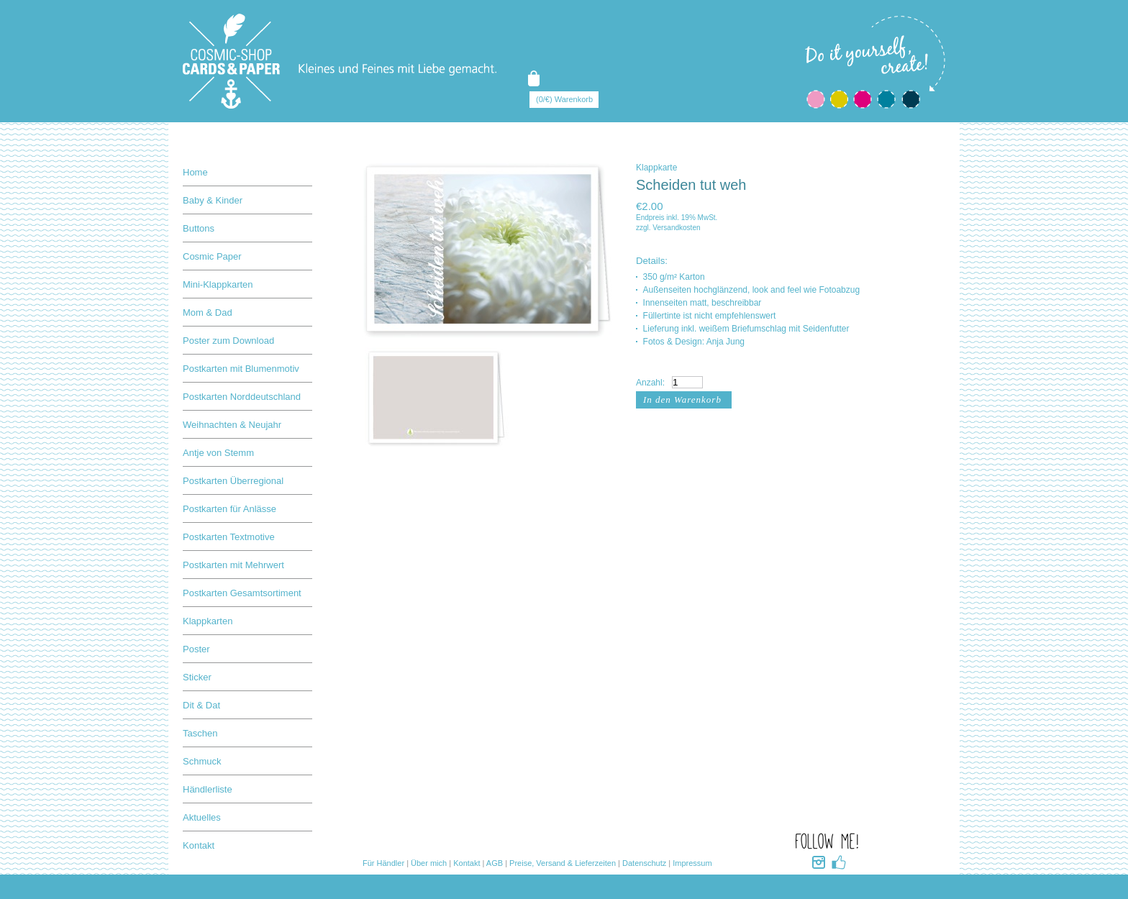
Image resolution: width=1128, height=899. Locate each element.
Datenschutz (644, 863)
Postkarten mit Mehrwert (233, 565)
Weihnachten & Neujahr (232, 424)
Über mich (429, 863)
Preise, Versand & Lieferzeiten (562, 863)
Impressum (692, 863)
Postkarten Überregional (233, 480)
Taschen (200, 733)
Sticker (197, 677)
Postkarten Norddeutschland (242, 396)
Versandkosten (676, 228)
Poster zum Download (228, 340)
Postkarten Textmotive (229, 536)
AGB (494, 863)
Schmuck (202, 761)
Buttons (198, 228)
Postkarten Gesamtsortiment (242, 593)
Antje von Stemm (218, 452)
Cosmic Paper (212, 256)
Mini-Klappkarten (218, 284)
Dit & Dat (201, 705)
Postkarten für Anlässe (229, 508)
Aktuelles (202, 817)
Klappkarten (207, 621)
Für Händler (383, 863)
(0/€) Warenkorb (564, 99)
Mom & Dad (207, 312)
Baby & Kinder (212, 200)
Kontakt (198, 845)
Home (195, 172)
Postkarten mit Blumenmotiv (241, 368)
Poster (196, 649)
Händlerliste (207, 789)
